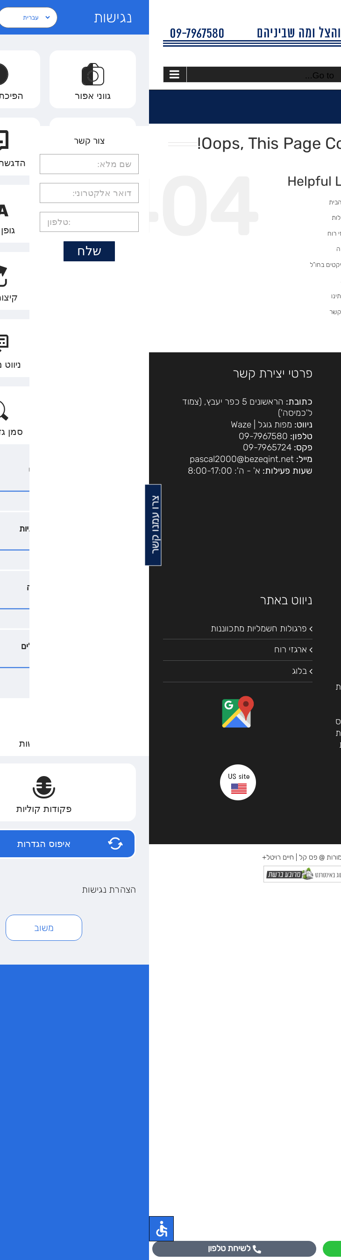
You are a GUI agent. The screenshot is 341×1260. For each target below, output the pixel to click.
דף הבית (191, 202)
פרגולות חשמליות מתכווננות (110, 628)
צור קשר (191, 312)
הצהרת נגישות (301, 421)
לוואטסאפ (256, 1248)
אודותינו (192, 296)
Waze (92, 424)
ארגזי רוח (190, 234)
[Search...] (286, 258)
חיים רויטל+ (129, 857)
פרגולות (192, 218)
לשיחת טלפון (85, 1248)
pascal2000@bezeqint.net (93, 459)
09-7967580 (114, 436)
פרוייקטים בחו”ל (181, 265)
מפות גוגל (126, 424)
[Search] (239, 258)
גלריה (194, 249)
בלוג (197, 280)
